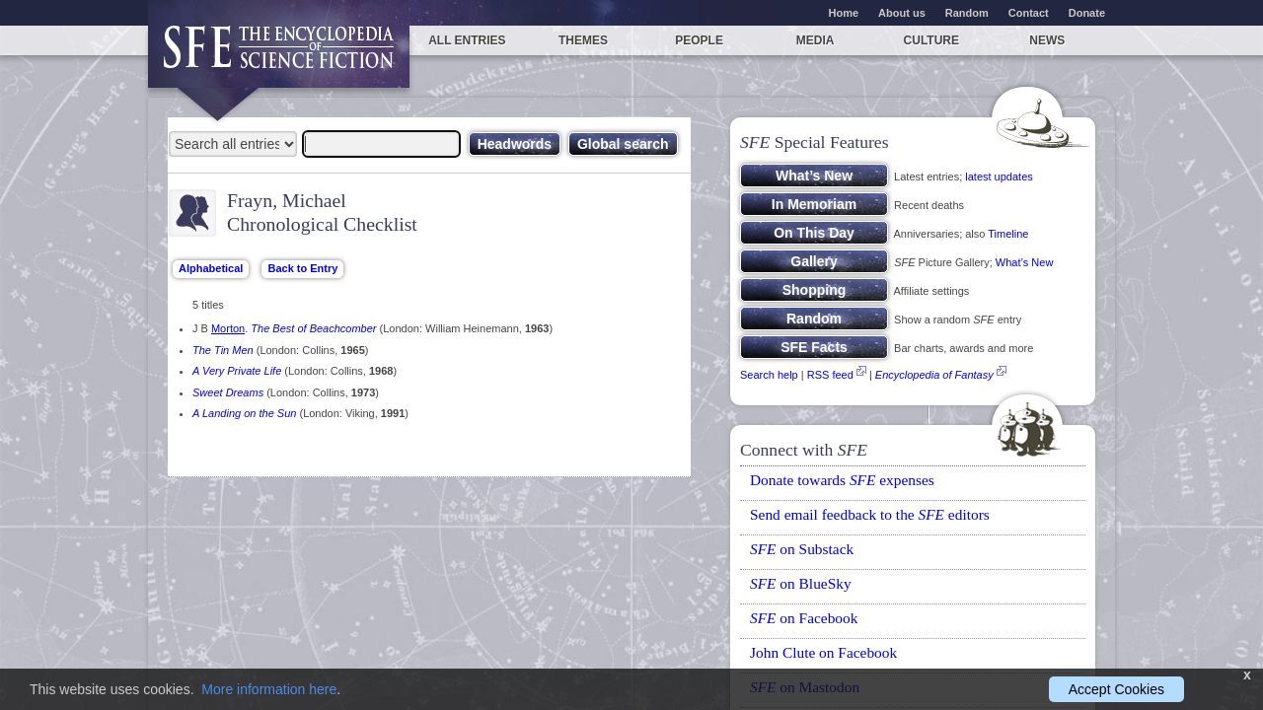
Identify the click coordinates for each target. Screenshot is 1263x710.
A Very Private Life (236, 371)
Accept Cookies (1116, 689)
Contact (1028, 13)
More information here (268, 689)
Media (815, 40)
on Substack (802, 548)
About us (902, 13)
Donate (1087, 13)
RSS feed (830, 375)
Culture (931, 40)
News (1047, 40)
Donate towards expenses (842, 479)
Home (844, 13)
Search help (769, 375)
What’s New (1024, 262)
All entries (466, 40)
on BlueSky (801, 583)
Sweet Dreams (227, 392)
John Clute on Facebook (823, 652)
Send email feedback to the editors (870, 514)
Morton (228, 328)
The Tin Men (223, 350)
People (699, 40)
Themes (583, 40)
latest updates (999, 176)
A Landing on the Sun (244, 413)
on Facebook (803, 617)
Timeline (1008, 234)
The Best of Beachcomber (313, 328)
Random (967, 13)
